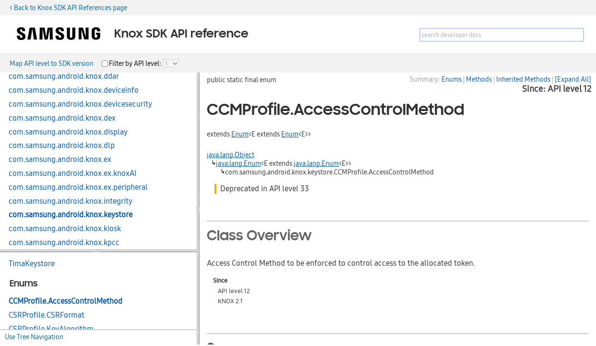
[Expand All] (573, 79)
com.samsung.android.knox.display (68, 132)
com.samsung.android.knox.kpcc (64, 242)
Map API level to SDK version (52, 63)
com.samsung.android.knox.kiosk (65, 229)
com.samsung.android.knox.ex (60, 159)
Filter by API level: (136, 63)
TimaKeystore (32, 264)
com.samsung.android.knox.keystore (70, 215)
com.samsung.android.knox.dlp (62, 145)
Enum (240, 134)
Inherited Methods (523, 79)
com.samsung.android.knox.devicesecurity (80, 104)
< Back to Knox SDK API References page (68, 7)
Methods (479, 79)
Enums (451, 79)
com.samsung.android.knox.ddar (64, 76)
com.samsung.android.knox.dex (62, 118)
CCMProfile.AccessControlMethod (65, 301)
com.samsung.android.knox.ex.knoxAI (72, 173)
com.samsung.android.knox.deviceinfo (74, 90)
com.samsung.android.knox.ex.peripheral (78, 187)
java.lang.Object (230, 154)
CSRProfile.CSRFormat (46, 315)
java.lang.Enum (238, 163)
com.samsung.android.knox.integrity (70, 201)
